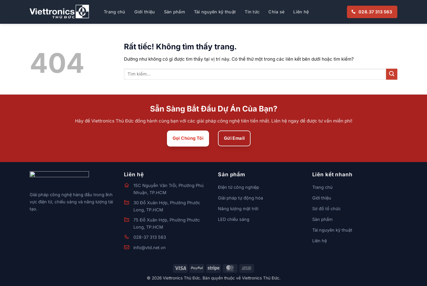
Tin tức (252, 11)
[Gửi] (391, 74)
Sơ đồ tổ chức (326, 208)
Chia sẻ (276, 11)
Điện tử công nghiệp (238, 187)
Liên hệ (301, 11)
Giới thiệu (144, 11)
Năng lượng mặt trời (238, 208)
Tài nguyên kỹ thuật (215, 11)
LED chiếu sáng (233, 219)
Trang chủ (114, 11)
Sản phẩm (174, 11)
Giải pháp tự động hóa (240, 197)
